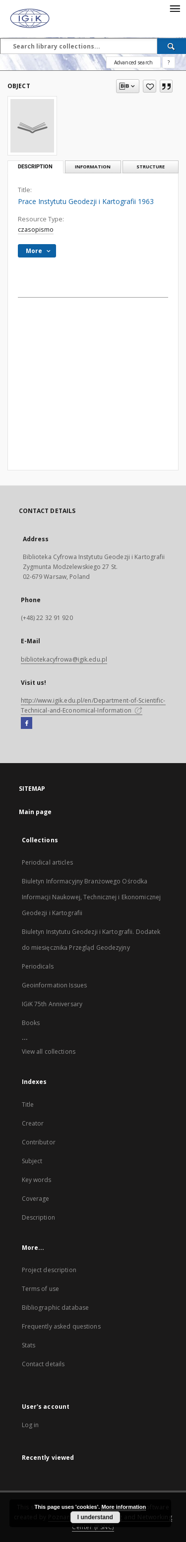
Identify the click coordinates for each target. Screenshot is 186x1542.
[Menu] (175, 8)
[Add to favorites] (149, 86)
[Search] (171, 46)
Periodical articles (47, 862)
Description (38, 1217)
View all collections (48, 1051)
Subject (32, 1161)
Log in (30, 1425)
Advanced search (133, 62)
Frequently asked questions (61, 1326)
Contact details (43, 1364)
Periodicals (38, 966)
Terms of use (40, 1289)
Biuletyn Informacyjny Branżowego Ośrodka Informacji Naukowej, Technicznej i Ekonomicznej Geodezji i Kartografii (91, 897)
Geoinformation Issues (54, 985)
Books (31, 1023)
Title (28, 1104)
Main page (35, 812)
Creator (33, 1123)
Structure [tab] (150, 166)
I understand (95, 1517)
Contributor (39, 1142)
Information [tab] (93, 166)
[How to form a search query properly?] (168, 62)
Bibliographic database (55, 1307)
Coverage (36, 1198)
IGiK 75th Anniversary (52, 1004)
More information (123, 1507)
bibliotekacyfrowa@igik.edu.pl (64, 659)
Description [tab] (35, 166)
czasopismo (36, 229)
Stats (29, 1345)
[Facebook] (26, 723)
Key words (37, 1180)
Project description (49, 1270)
